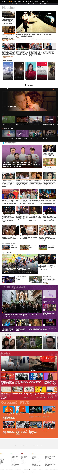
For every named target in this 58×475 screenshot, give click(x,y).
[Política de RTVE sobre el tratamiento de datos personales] (9, 469)
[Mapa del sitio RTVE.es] (40, 469)
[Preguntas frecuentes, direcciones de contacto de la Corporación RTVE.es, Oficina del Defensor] (46, 469)
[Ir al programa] (29, 101)
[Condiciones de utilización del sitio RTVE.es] (2, 469)
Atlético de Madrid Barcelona (33, 443)
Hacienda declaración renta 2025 (30, 445)
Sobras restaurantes (19, 445)
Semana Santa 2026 (43, 443)
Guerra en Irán (24, 443)
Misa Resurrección (7, 443)
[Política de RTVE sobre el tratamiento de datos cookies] (18, 469)
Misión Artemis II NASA (16, 443)
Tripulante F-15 (51, 443)
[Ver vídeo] (8, 342)
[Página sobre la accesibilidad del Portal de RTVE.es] (35, 469)
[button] (57, 101)
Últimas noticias (40, 445)
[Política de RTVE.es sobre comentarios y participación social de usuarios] (54, 469)
